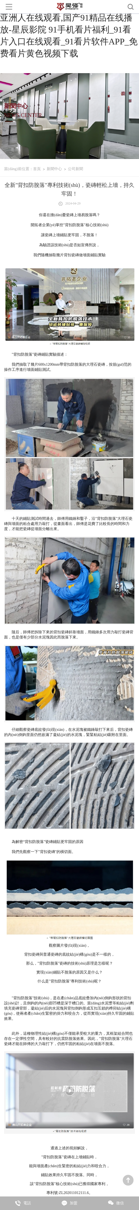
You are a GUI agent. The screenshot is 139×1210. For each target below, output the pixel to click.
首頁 (37, 169)
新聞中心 (54, 169)
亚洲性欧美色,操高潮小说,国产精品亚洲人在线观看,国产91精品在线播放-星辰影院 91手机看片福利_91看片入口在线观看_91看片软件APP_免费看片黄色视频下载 (69, 29)
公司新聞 (75, 169)
